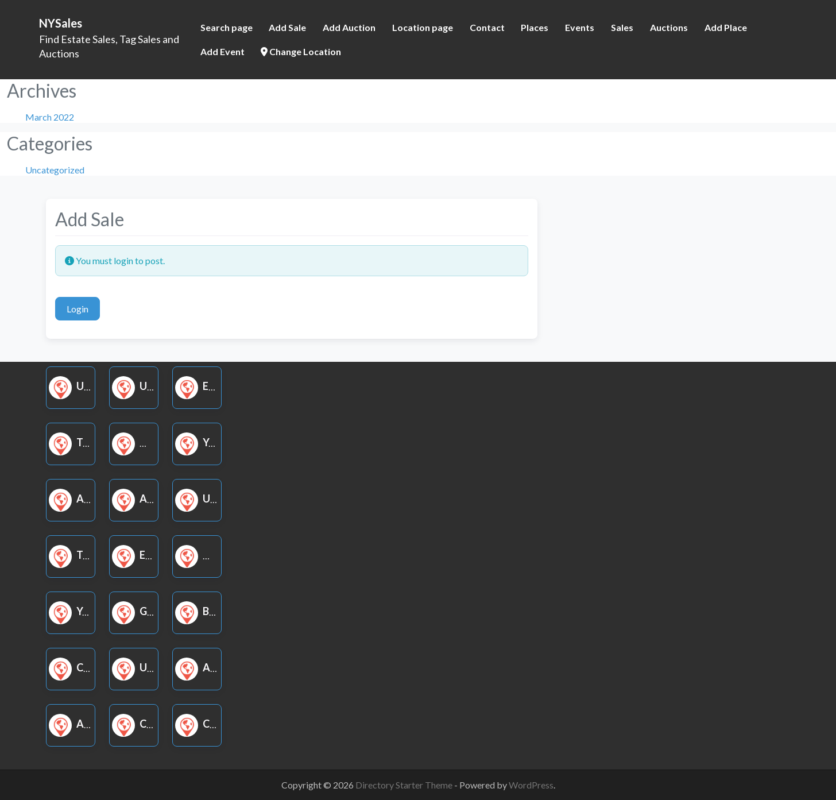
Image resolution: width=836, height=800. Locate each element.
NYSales (60, 23)
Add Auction (349, 27)
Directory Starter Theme (404, 784)
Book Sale (217, 611)
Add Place (726, 27)
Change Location (301, 51)
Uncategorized (54, 169)
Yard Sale (215, 442)
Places (534, 27)
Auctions (669, 27)
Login (77, 308)
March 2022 (49, 116)
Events (579, 27)
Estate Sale (220, 386)
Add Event (222, 51)
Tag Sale (86, 442)
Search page (226, 27)
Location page (422, 27)
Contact (487, 27)
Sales (622, 27)
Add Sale (287, 27)
